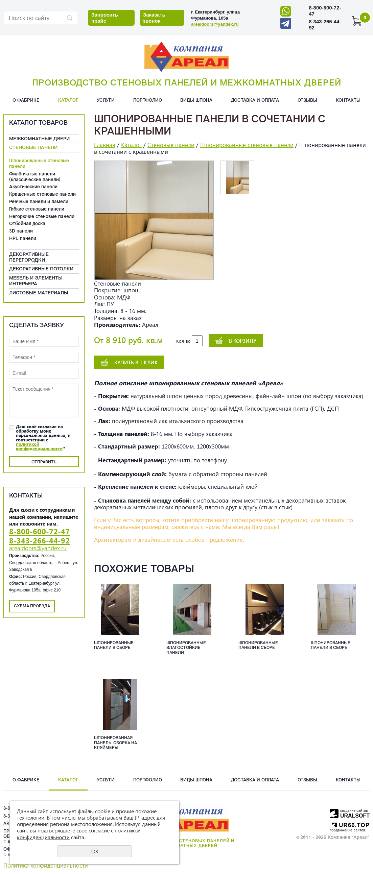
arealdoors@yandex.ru (215, 24)
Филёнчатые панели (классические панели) (35, 177)
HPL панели (22, 238)
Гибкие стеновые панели (36, 209)
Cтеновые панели (33, 147)
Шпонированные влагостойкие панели (186, 648)
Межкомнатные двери (39, 139)
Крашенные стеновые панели (42, 194)
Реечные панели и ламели (38, 201)
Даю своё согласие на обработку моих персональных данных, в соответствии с (43, 437)
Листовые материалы (38, 293)
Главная (104, 145)
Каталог (68, 100)
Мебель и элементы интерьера (36, 281)
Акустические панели (33, 187)
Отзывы (307, 100)
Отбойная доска (27, 223)
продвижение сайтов (347, 830)
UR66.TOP (351, 825)
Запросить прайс (104, 18)
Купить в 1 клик (136, 362)
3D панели (21, 231)
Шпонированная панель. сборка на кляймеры (115, 743)
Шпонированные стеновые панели (39, 164)
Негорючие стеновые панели (41, 216)
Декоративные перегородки (29, 257)
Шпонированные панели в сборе (114, 645)
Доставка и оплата (255, 100)
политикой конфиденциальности (39, 446)
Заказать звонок (154, 18)
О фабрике (26, 100)
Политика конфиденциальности (45, 865)
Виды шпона (196, 100)
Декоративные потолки (41, 269)
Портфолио (147, 100)
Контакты (348, 100)
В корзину (242, 340)
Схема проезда (32, 606)
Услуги (106, 100)
